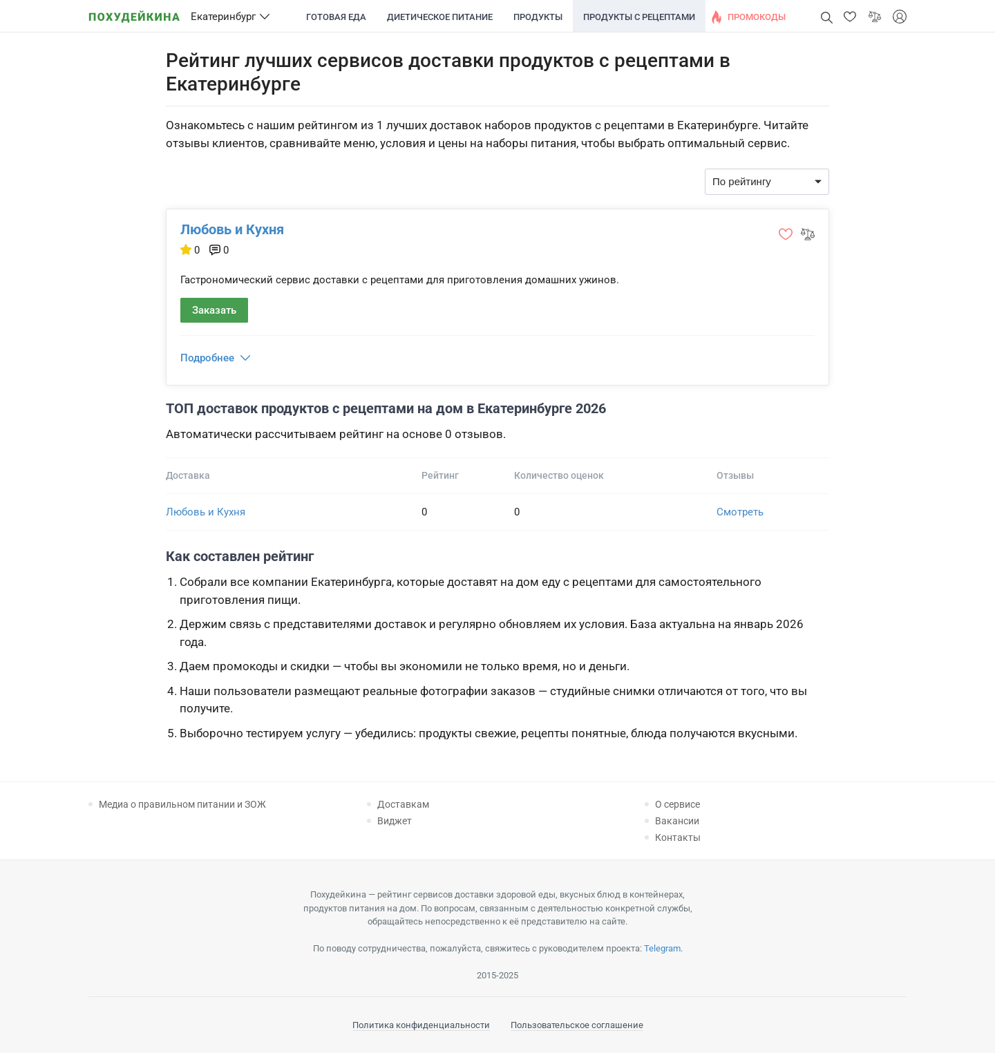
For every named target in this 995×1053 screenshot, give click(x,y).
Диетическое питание (440, 17)
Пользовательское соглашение (577, 1025)
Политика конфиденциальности (421, 1025)
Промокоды (757, 17)
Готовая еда (336, 17)
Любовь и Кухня (232, 229)
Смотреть (740, 512)
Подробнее (207, 358)
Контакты (678, 837)
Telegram (662, 948)
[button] (850, 16)
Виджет (394, 820)
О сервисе (677, 804)
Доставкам (403, 804)
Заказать (214, 310)
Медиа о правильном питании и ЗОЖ (182, 804)
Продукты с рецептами (639, 17)
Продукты (537, 17)
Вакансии (677, 820)
